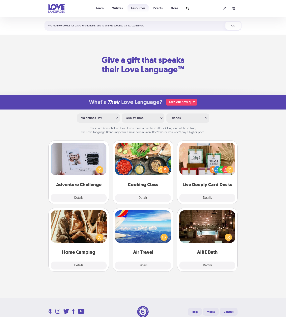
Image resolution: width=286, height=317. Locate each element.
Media (211, 312)
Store (174, 8)
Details (78, 198)
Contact (229, 312)
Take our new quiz (182, 102)
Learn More (137, 25)
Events (158, 8)
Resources (138, 8)
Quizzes (117, 8)
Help (195, 312)
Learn (100, 8)
